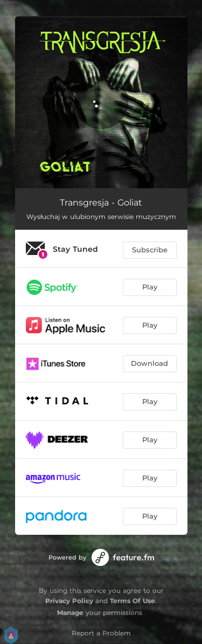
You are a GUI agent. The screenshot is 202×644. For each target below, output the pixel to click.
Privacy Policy (69, 601)
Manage (70, 612)
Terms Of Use (132, 601)
